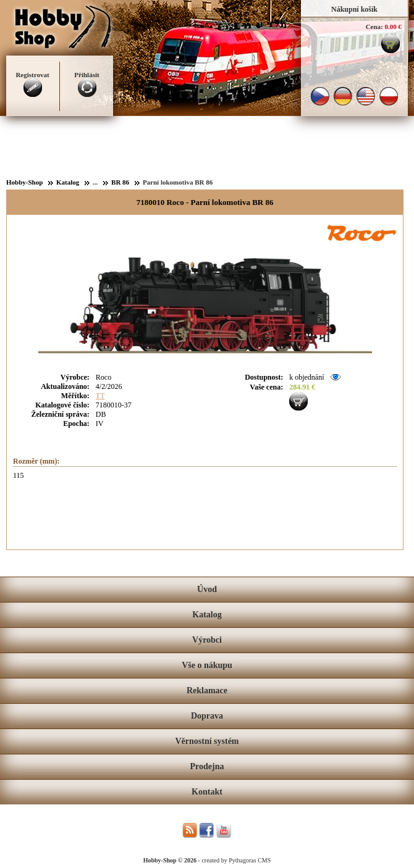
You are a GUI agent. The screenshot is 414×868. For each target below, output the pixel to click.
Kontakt (207, 791)
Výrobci (207, 640)
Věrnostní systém (207, 741)
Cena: (374, 26)
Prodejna (207, 766)
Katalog (206, 614)
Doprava (207, 715)
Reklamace (207, 690)
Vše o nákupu (207, 665)
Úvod (207, 589)
